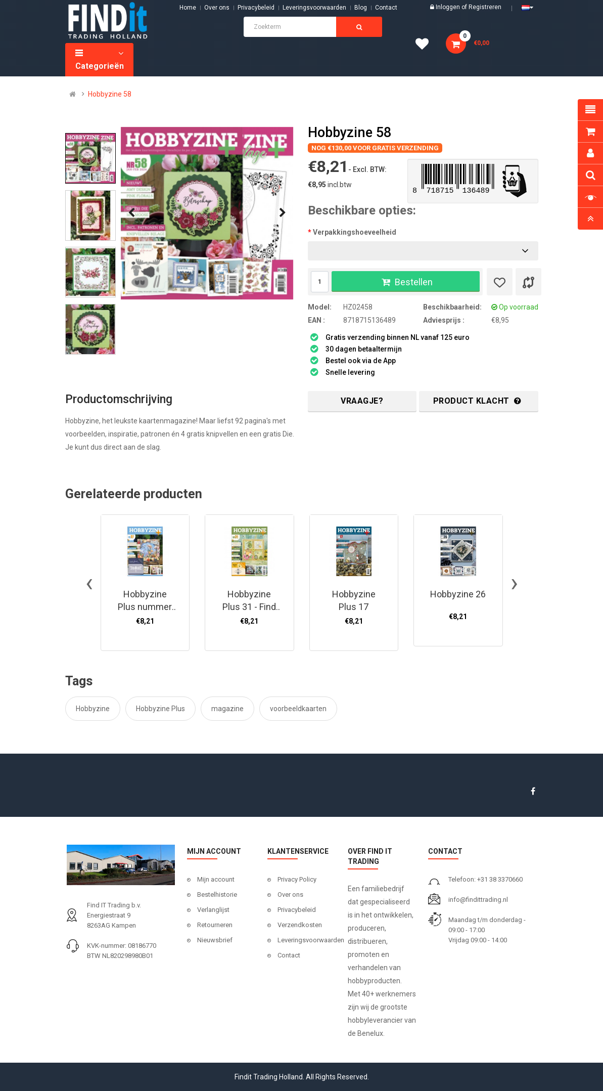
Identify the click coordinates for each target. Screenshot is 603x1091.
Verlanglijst (213, 909)
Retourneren (215, 925)
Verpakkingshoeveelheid (354, 232)
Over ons (216, 8)
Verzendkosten (299, 925)
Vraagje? (362, 401)
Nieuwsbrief (215, 940)
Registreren (485, 7)
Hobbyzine (93, 709)
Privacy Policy (296, 879)
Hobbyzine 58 (109, 94)
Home (187, 8)
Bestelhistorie (217, 894)
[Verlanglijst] (500, 281)
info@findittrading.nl (478, 899)
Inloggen (448, 7)
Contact (288, 955)
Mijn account (216, 879)
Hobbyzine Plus (160, 709)
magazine (227, 709)
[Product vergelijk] (528, 281)
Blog (360, 8)
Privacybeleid (256, 8)
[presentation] (131, 213)
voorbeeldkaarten (298, 709)
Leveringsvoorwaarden (314, 8)
